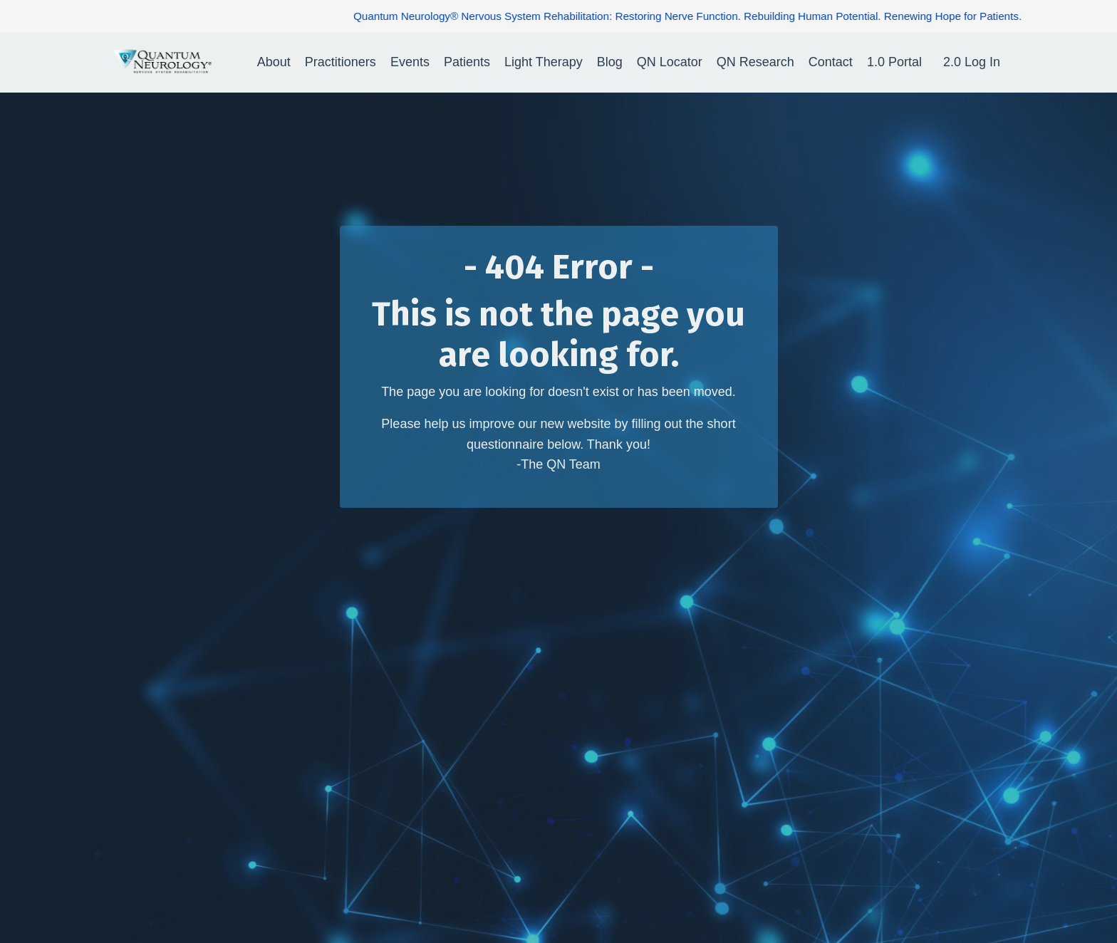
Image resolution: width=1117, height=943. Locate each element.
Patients (467, 62)
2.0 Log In (971, 62)
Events (410, 62)
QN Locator (669, 62)
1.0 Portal (894, 62)
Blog (610, 62)
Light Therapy (543, 62)
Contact (831, 62)
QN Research (755, 62)
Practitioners (340, 62)
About (274, 62)
